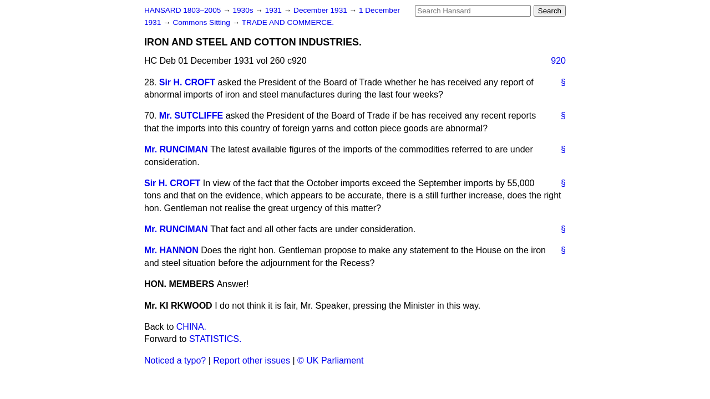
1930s (243, 10)
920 (558, 60)
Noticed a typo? (175, 360)
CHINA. (191, 326)
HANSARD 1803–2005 (182, 10)
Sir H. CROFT (187, 82)
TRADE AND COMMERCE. (288, 22)
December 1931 (321, 10)
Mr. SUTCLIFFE (191, 115)
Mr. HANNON (171, 250)
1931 (274, 10)
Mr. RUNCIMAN (176, 149)
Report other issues (251, 360)
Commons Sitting (202, 22)
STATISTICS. (215, 339)
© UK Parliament (330, 360)
